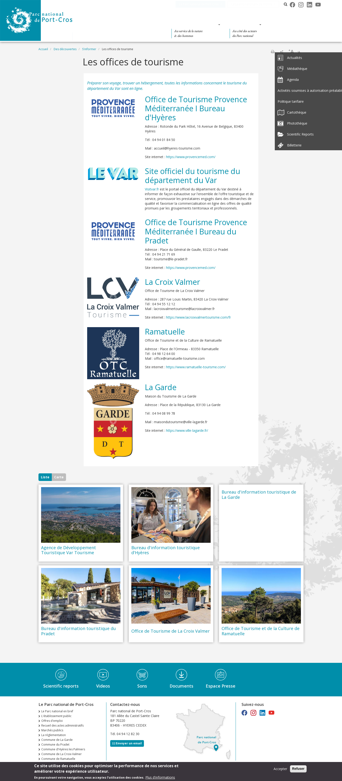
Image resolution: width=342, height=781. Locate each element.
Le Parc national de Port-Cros (202, 4)
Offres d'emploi (52, 721)
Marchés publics (52, 730)
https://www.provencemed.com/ (193, 157)
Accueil (43, 49)
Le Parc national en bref (57, 711)
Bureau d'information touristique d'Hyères (165, 550)
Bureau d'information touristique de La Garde (259, 495)
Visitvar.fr (152, 189)
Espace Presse (220, 686)
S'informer (89, 49)
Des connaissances (194, 24)
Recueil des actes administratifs (62, 725)
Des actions (244, 24)
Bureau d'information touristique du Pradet (78, 631)
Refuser (298, 769)
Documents (181, 686)
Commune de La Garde (57, 740)
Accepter (280, 768)
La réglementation (53, 735)
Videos (103, 686)
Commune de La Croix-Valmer (61, 754)
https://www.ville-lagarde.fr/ (187, 430)
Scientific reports (61, 686)
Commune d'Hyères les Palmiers (63, 749)
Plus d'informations (160, 777)
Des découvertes (139, 24)
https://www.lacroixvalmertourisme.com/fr (198, 317)
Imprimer (272, 51)
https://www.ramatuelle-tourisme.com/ (196, 367)
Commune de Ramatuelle (58, 759)
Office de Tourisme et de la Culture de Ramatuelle (260, 631)
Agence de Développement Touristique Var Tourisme (68, 550)
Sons (142, 686)
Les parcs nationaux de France (255, 4)
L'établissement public (56, 716)
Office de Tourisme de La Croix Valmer (170, 631)
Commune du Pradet (55, 744)
